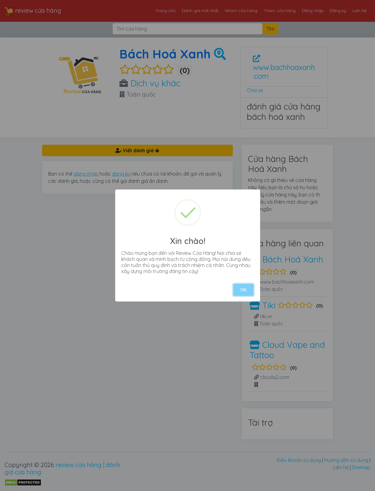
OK (243, 289)
